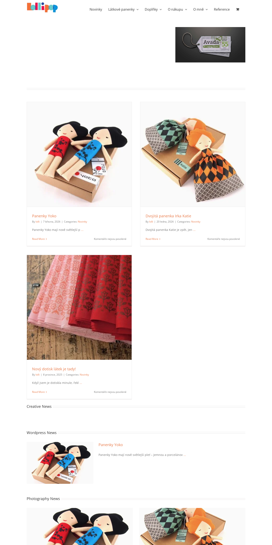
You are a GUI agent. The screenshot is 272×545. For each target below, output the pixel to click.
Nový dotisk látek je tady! (54, 368)
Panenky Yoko (44, 215)
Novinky (82, 221)
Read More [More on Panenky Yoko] (38, 239)
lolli (38, 221)
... (82, 230)
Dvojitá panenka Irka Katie (168, 215)
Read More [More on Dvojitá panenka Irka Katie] (152, 239)
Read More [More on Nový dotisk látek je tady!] (38, 392)
